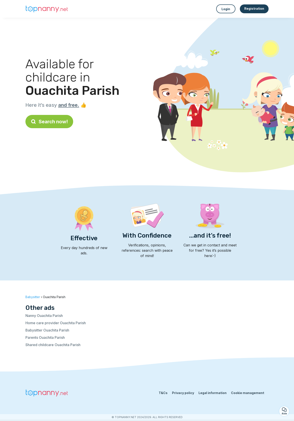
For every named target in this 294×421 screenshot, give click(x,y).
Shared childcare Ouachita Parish (52, 345)
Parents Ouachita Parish (45, 337)
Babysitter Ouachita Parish (47, 330)
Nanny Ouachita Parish (44, 315)
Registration (254, 8)
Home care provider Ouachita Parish (55, 323)
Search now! (49, 121)
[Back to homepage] (47, 8)
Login (225, 9)
